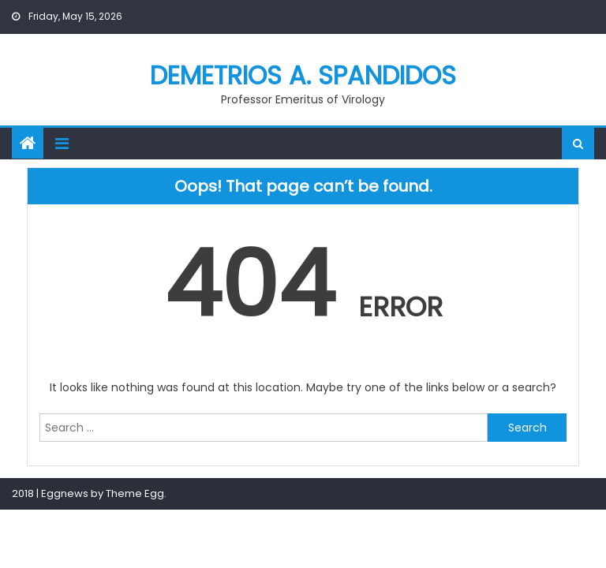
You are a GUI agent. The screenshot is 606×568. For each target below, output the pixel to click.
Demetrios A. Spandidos (303, 75)
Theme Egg (135, 493)
